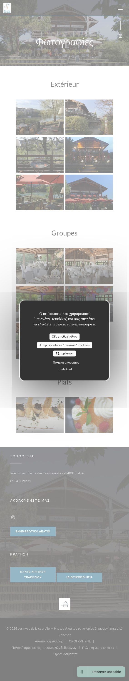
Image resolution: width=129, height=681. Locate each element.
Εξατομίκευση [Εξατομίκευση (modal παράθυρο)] (65, 353)
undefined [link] (65, 369)
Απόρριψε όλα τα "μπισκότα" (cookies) (65, 345)
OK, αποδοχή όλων (64, 336)
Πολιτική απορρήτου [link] (66, 362)
